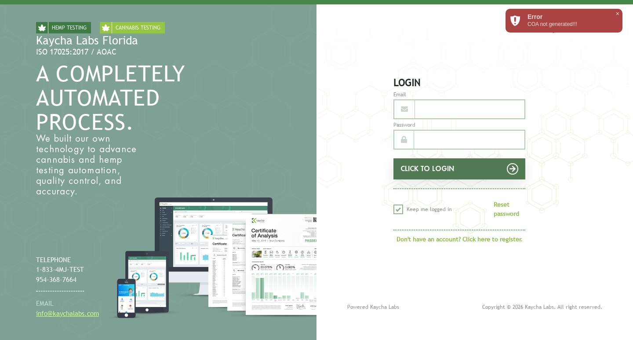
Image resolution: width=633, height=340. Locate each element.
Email (399, 95)
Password (404, 125)
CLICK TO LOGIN (459, 169)
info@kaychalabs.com (67, 313)
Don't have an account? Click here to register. (460, 239)
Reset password (506, 209)
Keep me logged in (422, 209)
